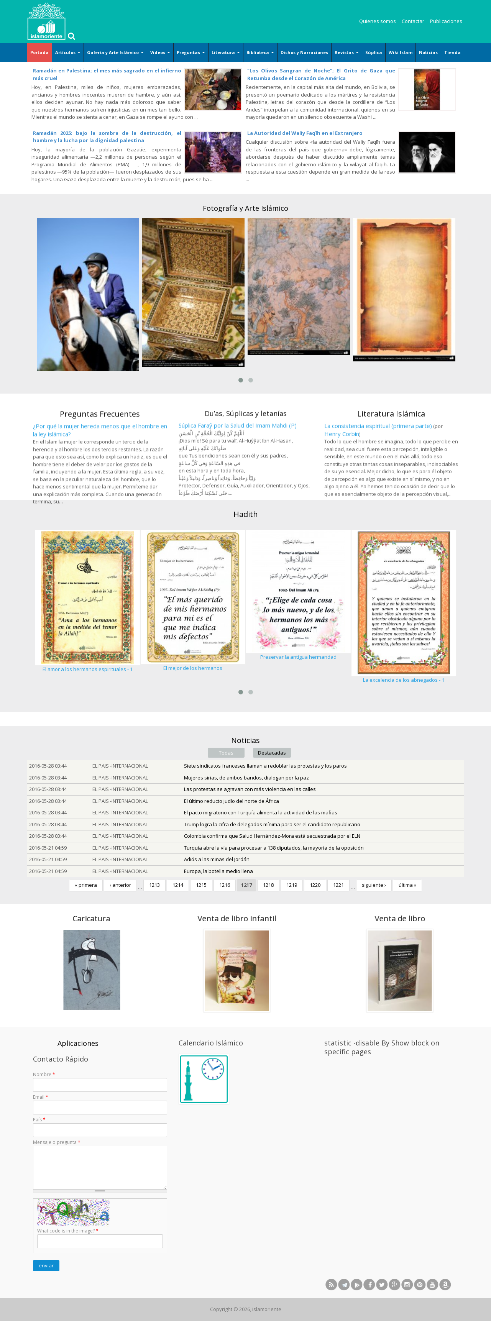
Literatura (226, 52)
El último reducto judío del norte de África (231, 801)
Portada (39, 52)
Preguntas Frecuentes (100, 474)
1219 (291, 884)
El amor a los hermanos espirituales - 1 (88, 669)
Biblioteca (260, 52)
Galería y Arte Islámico (115, 52)
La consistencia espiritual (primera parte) (378, 481)
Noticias (428, 52)
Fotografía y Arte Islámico (245, 208)
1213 (154, 884)
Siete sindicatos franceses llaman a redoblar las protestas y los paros (265, 765)
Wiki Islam (400, 52)
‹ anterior (120, 884)
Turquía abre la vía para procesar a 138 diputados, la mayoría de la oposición (274, 847)
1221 (338, 884)
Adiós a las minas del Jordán (217, 859)
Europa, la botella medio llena (218, 871)
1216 (224, 884)
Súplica (373, 52)
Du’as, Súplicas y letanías (246, 468)
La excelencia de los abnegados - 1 (403, 679)
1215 (201, 884)
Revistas (347, 52)
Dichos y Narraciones (304, 52)
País (39, 1119)
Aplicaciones (78, 1043)
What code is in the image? (68, 1230)
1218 (268, 884)
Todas (226, 752)
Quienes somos (377, 21)
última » (407, 884)
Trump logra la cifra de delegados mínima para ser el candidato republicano (272, 824)
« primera (86, 884)
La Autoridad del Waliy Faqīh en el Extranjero (305, 133)
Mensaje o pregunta (56, 1142)
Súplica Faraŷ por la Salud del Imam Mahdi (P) (238, 480)
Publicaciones (446, 21)
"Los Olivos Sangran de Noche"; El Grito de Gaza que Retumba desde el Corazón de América (321, 74)
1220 (315, 884)
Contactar (413, 21)
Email (40, 1097)
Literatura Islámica (391, 469)
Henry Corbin (341, 489)
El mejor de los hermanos (192, 668)
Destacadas (272, 752)
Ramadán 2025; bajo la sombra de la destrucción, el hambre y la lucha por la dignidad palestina (107, 137)
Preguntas (191, 52)
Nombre (44, 1074)
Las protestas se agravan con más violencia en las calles (250, 789)
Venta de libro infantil (148, 918)
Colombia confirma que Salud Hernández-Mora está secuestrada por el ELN (272, 835)
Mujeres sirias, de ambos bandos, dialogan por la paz (246, 777)
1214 (177, 884)
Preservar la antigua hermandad (298, 656)
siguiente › (374, 884)
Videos (160, 52)
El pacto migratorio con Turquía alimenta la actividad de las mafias (260, 812)
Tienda (452, 52)
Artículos (67, 52)
